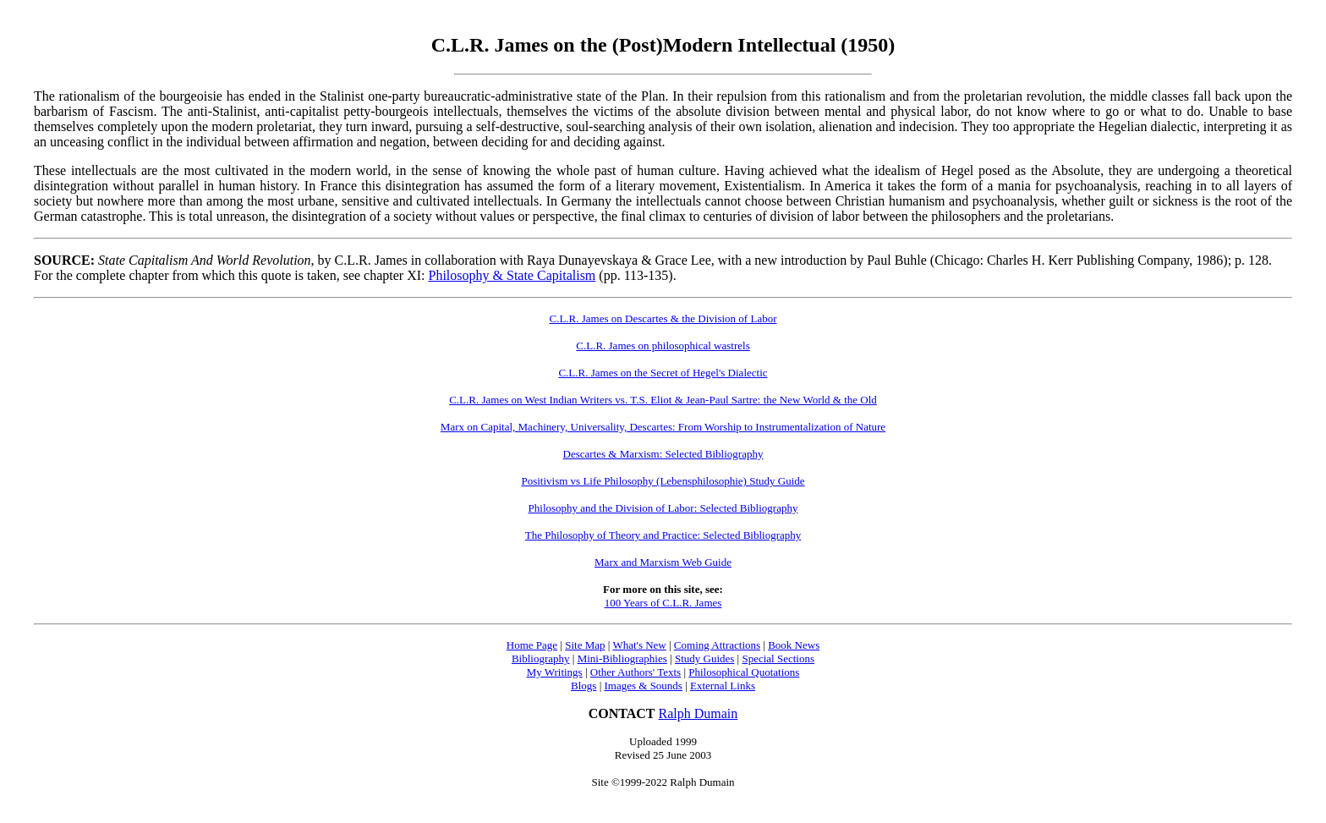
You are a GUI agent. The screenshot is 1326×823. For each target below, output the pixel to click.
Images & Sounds (643, 685)
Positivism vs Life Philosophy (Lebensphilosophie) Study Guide (662, 481)
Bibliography (541, 658)
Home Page (532, 645)
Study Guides (704, 658)
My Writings (555, 672)
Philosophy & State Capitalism (512, 275)
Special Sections (778, 658)
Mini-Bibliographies (622, 658)
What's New (639, 645)
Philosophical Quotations (743, 672)
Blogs (583, 685)
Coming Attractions (717, 645)
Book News (793, 645)
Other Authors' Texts (635, 672)
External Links (722, 685)
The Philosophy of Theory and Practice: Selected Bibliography (663, 535)
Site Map (585, 645)
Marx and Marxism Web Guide (663, 562)
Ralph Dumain (698, 713)
